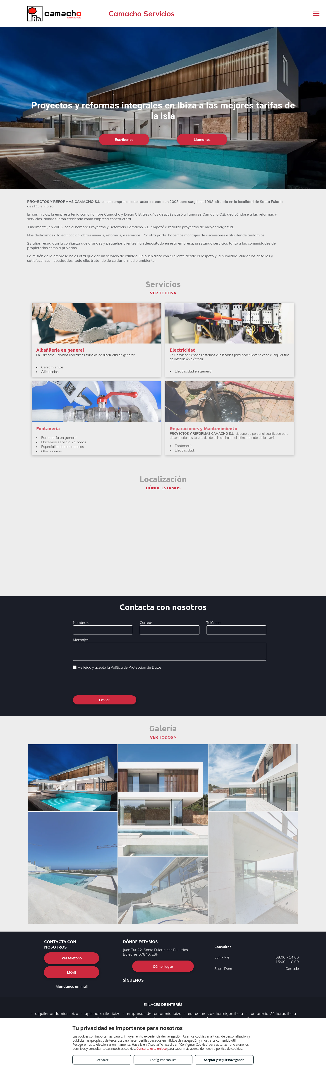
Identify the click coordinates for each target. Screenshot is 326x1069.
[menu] (316, 13)
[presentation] (107, 682)
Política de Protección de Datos (136, 667)
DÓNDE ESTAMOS (163, 487)
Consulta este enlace (152, 1048)
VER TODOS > (163, 292)
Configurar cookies (163, 1060)
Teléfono (213, 622)
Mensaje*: (81, 639)
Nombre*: (81, 622)
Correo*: (146, 622)
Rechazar (101, 1060)
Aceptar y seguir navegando (224, 1060)
